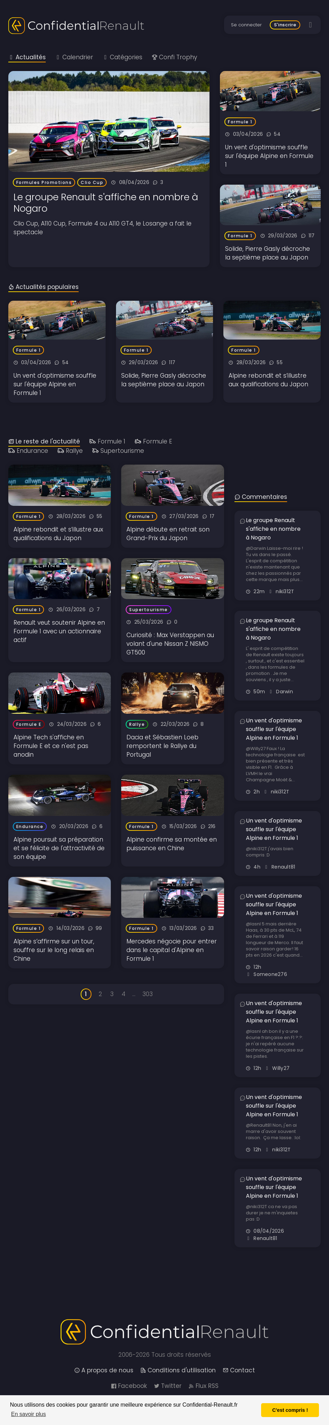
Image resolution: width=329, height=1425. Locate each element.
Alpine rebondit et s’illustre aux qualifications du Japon (268, 379)
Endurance (28, 451)
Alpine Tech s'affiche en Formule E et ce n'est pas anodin (51, 746)
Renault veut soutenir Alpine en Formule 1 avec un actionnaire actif (59, 631)
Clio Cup (92, 182)
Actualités (27, 57)
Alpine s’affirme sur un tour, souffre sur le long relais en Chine (54, 950)
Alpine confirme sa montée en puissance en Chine (171, 843)
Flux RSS (203, 1386)
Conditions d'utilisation (178, 1370)
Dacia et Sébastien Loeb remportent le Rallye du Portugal (162, 746)
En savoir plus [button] (28, 1414)
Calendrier (74, 57)
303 (147, 994)
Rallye (70, 451)
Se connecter (246, 24)
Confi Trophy (174, 57)
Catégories (122, 57)
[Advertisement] (277, 437)
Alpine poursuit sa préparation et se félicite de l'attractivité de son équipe (59, 848)
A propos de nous (103, 1370)
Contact (239, 1370)
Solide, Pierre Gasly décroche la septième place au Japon (267, 253)
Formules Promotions (44, 182)
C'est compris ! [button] (290, 1410)
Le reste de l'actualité (44, 441)
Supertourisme (118, 451)
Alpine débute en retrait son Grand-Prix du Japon (168, 533)
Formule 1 (240, 122)
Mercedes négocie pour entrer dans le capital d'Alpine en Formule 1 (171, 950)
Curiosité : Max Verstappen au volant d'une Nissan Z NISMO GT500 (170, 644)
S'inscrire (285, 24)
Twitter (167, 1386)
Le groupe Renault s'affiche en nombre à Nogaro (106, 203)
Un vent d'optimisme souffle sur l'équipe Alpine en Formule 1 (269, 156)
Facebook (129, 1386)
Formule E (153, 441)
